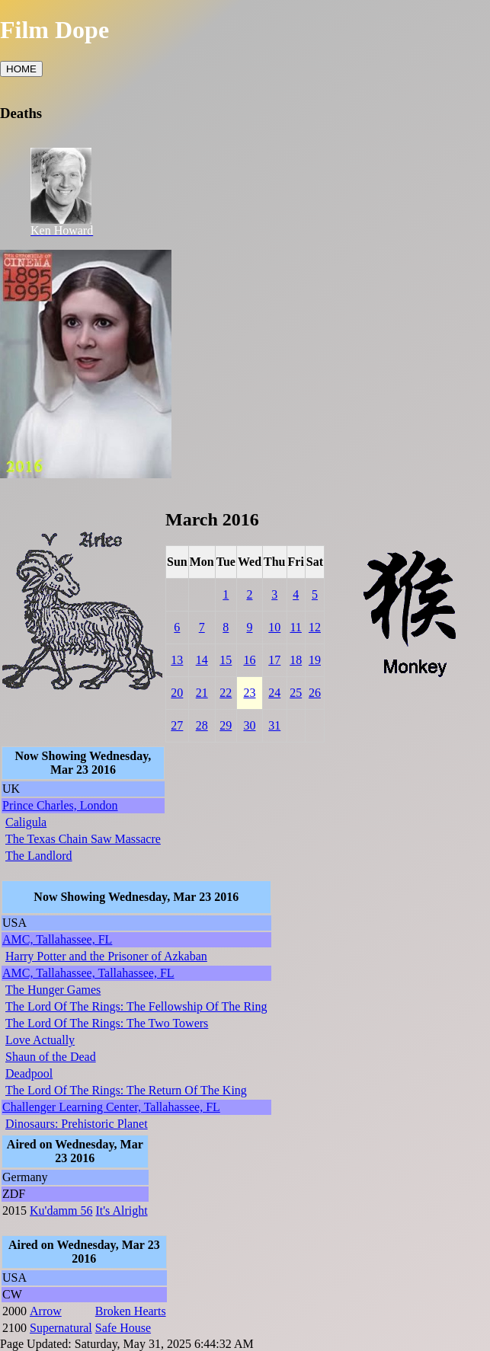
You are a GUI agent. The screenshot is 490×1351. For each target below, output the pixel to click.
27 (177, 725)
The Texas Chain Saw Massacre (83, 838)
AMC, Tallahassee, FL (57, 939)
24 (274, 692)
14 (202, 659)
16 (249, 659)
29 (225, 725)
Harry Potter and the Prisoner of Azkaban (106, 956)
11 (295, 627)
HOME (21, 69)
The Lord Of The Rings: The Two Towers (106, 1023)
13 (177, 659)
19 (315, 659)
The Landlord (38, 855)
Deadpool (29, 1073)
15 (225, 659)
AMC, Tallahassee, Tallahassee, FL (88, 972)
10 (274, 627)
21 (202, 692)
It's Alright (121, 1210)
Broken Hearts (130, 1311)
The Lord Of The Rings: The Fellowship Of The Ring (136, 1006)
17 (274, 659)
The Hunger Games (53, 989)
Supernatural (61, 1327)
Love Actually (40, 1039)
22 (225, 692)
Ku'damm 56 (61, 1210)
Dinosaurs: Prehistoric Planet (76, 1123)
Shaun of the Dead (50, 1056)
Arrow (46, 1311)
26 (315, 692)
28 (202, 725)
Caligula (25, 822)
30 (249, 725)
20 (177, 692)
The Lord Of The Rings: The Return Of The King (126, 1090)
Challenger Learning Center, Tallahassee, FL (111, 1106)
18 (296, 659)
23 (249, 692)
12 (315, 627)
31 (274, 725)
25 (296, 692)
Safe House (123, 1327)
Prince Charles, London (60, 805)
